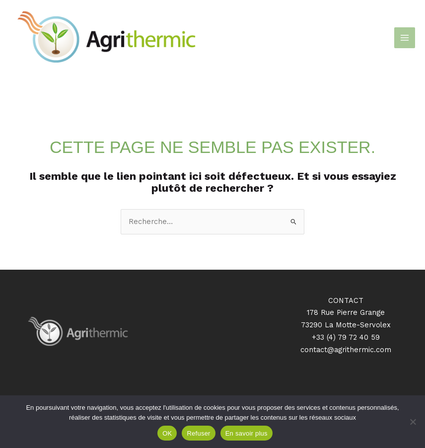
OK (167, 433)
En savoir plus (246, 433)
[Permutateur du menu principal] (404, 37)
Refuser (198, 433)
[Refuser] (413, 422)
